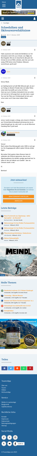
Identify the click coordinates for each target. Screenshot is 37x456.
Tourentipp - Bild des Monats (13, 295)
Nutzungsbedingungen (8, 423)
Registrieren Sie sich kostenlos (16, 190)
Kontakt (4, 417)
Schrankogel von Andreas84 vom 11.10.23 (17, 306)
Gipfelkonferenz (6, 406)
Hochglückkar (9, 311)
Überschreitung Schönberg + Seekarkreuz (17, 233)
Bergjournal (5, 404)
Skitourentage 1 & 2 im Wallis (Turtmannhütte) (19, 228)
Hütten (3, 390)
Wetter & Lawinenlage (8, 402)
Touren (3, 388)
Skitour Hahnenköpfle (11, 238)
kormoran (6, 225)
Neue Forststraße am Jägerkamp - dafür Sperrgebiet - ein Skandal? (17, 217)
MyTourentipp (5, 392)
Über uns (4, 385)
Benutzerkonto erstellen (18, 196)
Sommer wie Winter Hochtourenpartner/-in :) (18, 301)
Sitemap (4, 425)
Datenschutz (5, 421)
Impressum (4, 419)
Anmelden (18, 201)
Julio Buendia (7, 235)
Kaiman (6, 240)
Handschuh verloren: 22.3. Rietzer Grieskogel (18, 290)
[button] (2, 18)
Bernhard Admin (8, 220)
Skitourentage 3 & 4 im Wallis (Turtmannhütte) (19, 223)
